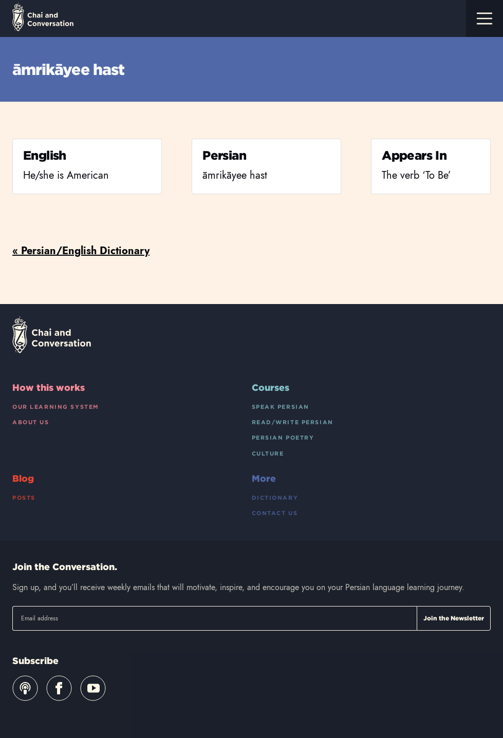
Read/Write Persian (292, 422)
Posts (23, 497)
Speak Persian (280, 406)
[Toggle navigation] (484, 18)
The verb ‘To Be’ (416, 175)
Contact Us (275, 513)
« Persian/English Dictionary (81, 250)
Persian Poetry (283, 437)
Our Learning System (55, 406)
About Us (30, 422)
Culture (268, 453)
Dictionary (275, 497)
